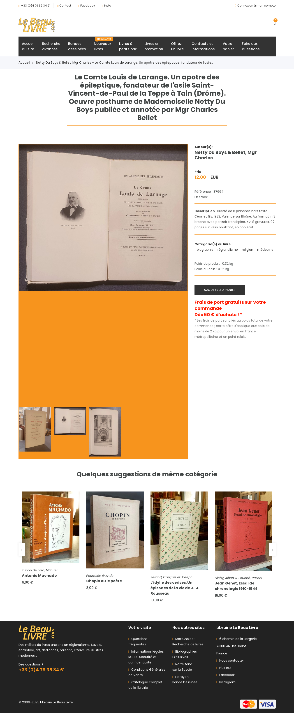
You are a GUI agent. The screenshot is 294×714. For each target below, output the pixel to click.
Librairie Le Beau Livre (56, 703)
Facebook (87, 5)
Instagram (226, 683)
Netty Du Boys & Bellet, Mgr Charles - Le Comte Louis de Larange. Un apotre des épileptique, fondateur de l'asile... (124, 62)
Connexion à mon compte (256, 5)
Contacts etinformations (203, 47)
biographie (205, 250)
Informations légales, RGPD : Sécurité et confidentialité (146, 657)
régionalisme (228, 250)
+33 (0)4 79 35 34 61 (35, 5)
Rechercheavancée (51, 47)
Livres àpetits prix (128, 47)
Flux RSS (223, 668)
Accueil (26, 62)
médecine (265, 250)
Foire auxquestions (251, 47)
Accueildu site (28, 47)
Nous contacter (230, 661)
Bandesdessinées (77, 47)
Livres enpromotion (153, 47)
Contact (65, 5)
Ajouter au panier (220, 289)
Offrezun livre (177, 47)
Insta (107, 5)
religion (248, 250)
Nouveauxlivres (103, 44)
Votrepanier (228, 47)
